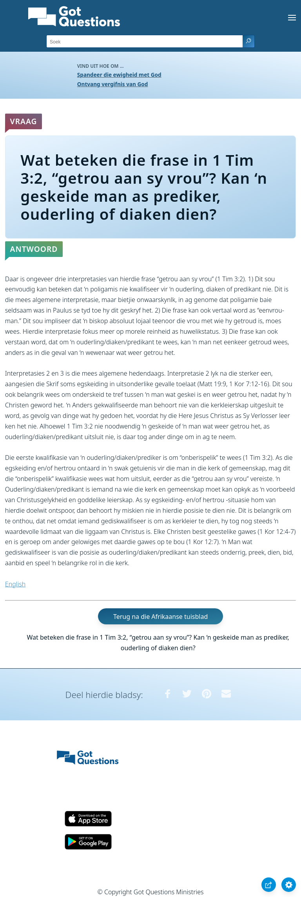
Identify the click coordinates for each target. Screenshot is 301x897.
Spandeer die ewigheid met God (119, 74)
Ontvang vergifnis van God (112, 84)
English (15, 584)
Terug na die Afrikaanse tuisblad (160, 616)
